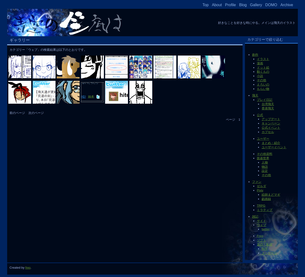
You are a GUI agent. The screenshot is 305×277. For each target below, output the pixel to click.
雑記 (255, 216)
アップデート (271, 119)
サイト (261, 221)
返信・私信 (264, 244)
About (217, 5)
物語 (265, 167)
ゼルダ (261, 186)
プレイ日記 (264, 100)
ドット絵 (263, 67)
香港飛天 (268, 108)
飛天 (255, 95)
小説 (260, 76)
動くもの (263, 71)
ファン (256, 182)
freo (27, 267)
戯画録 (266, 199)
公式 (260, 115)
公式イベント (271, 127)
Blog (243, 5)
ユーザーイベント (274, 147)
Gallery (256, 5)
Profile (230, 5)
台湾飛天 (268, 104)
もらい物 (263, 89)
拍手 (265, 249)
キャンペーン (271, 123)
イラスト (263, 59)
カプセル (268, 132)
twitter (266, 229)
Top (206, 5)
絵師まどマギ (271, 194)
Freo (260, 236)
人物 (265, 162)
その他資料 (264, 154)
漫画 (260, 63)
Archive (286, 5)
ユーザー (263, 138)
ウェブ (261, 225)
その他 (261, 80)
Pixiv (260, 190)
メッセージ (269, 253)
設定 (265, 171)
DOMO (271, 5)
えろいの (263, 84)
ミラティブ (264, 210)
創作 (255, 54)
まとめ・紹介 (271, 143)
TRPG (261, 205)
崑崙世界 (263, 158)
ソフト (261, 240)
